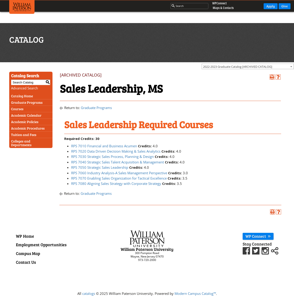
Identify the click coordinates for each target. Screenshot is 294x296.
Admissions (104, 5)
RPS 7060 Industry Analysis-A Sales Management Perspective (119, 173)
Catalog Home (22, 96)
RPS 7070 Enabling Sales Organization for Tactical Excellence (119, 178)
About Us (154, 5)
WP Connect (258, 236)
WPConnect (218, 3)
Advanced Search (24, 88)
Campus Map (28, 253)
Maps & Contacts (219, 8)
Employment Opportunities (41, 244)
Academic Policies (24, 121)
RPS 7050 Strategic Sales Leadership (99, 167)
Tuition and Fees (23, 134)
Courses (17, 109)
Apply (270, 6)
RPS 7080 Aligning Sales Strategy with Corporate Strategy (116, 183)
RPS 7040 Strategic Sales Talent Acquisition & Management (117, 162)
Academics (80, 5)
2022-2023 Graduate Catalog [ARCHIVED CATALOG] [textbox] (237, 67)
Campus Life (130, 5)
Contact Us (26, 262)
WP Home (25, 236)
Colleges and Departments (21, 143)
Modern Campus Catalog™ (195, 293)
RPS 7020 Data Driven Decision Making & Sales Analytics (115, 151)
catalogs (88, 293)
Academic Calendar (26, 115)
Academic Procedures (28, 128)
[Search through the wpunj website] (184, 6)
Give (284, 6)
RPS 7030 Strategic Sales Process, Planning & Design (112, 156)
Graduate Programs (27, 102)
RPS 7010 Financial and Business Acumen (104, 146)
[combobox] (248, 66)
